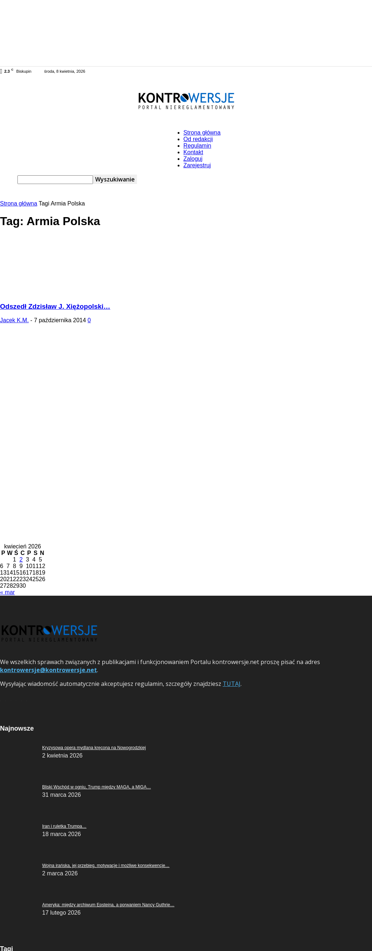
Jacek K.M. (14, 320)
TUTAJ (231, 684)
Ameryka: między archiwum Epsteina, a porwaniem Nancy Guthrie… (108, 904)
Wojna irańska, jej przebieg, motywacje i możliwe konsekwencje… (106, 865)
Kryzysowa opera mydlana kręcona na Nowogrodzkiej (94, 747)
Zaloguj (192, 159)
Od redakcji (198, 139)
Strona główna (202, 132)
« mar (7, 592)
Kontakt (193, 152)
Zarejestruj (197, 165)
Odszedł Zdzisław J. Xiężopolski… (55, 306)
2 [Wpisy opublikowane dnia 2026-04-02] (21, 559)
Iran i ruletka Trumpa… (64, 826)
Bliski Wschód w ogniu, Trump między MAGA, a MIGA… (96, 787)
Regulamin (197, 146)
